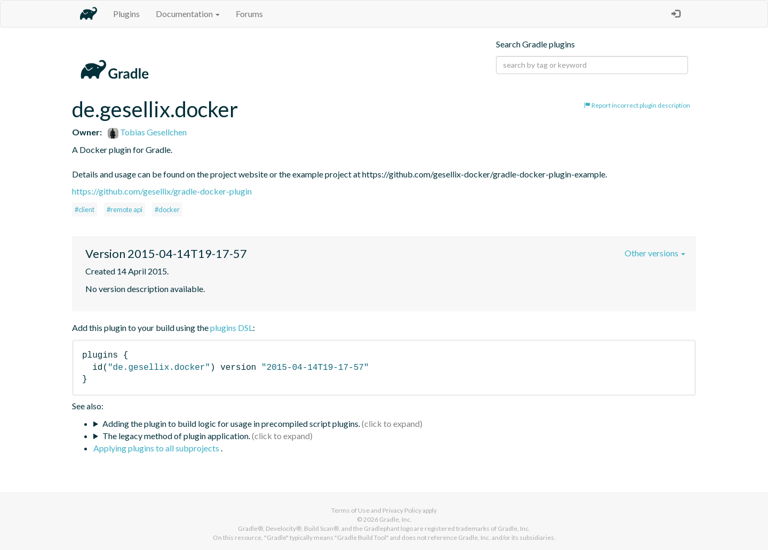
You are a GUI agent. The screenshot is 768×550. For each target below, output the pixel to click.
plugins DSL (231, 327)
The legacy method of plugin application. (176, 436)
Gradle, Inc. (395, 519)
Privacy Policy (401, 510)
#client (84, 209)
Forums (249, 14)
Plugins (126, 14)
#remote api (124, 209)
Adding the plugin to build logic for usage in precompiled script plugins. (231, 423)
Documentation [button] (188, 14)
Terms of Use (350, 510)
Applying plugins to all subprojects (157, 448)
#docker (167, 209)
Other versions (655, 253)
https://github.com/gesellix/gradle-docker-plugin (162, 191)
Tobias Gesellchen (147, 132)
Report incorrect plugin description (637, 105)
